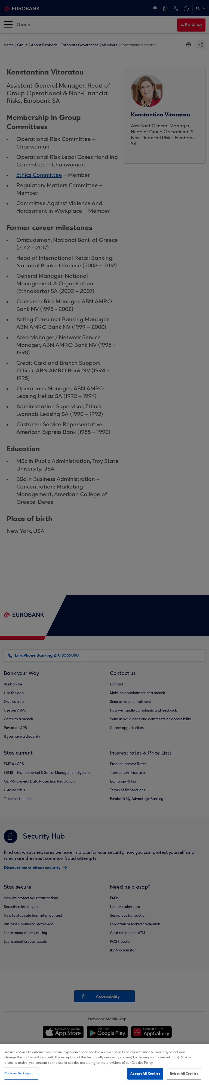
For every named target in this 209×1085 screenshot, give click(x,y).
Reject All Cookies (184, 1073)
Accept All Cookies (145, 1073)
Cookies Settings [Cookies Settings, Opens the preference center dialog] (17, 1073)
